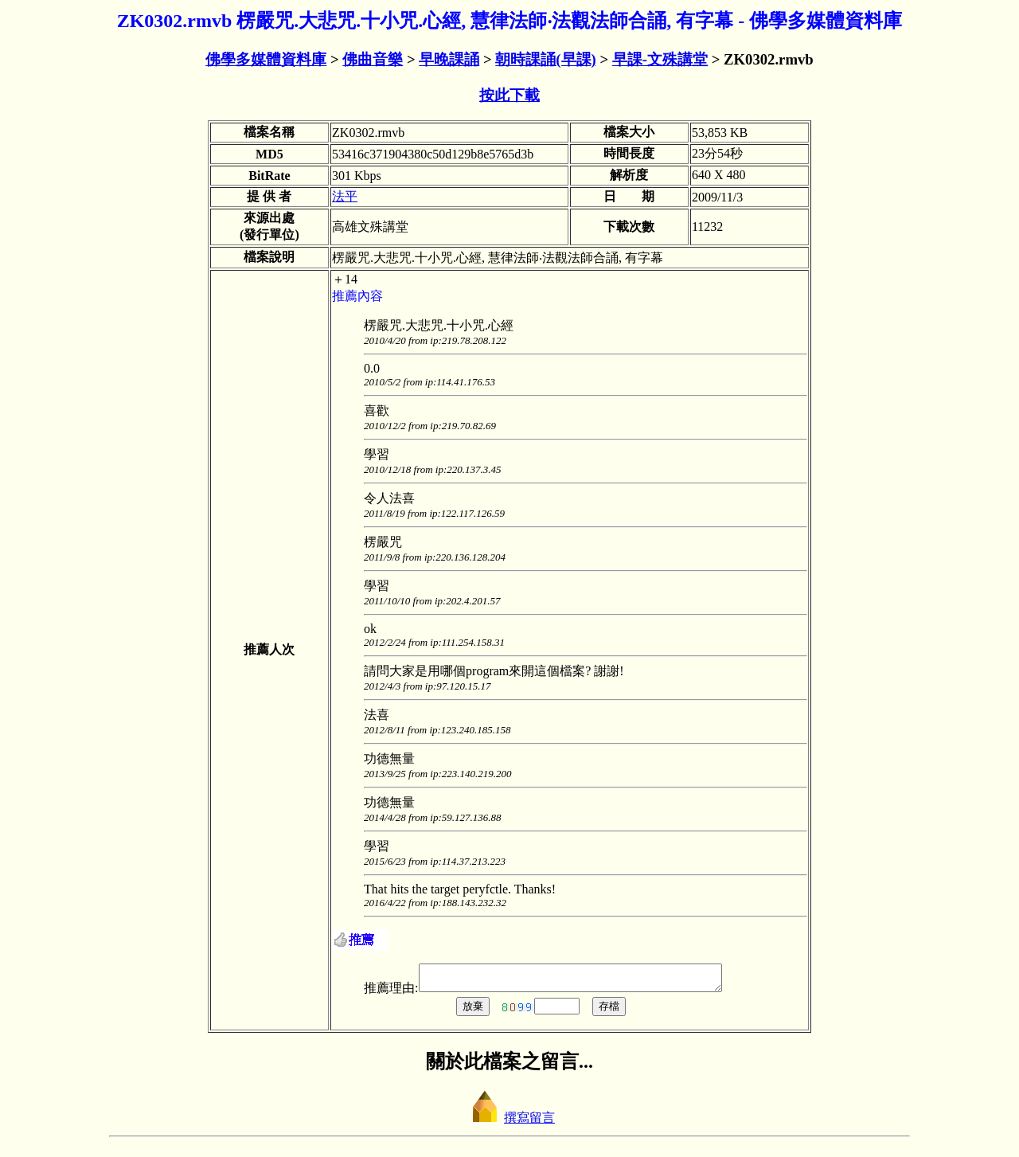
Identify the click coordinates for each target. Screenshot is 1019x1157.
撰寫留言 (509, 1122)
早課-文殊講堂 (660, 59)
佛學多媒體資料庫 (265, 59)
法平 (344, 196)
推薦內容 (357, 296)
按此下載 (509, 95)
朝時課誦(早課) (545, 59)
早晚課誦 (449, 59)
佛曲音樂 (372, 59)
